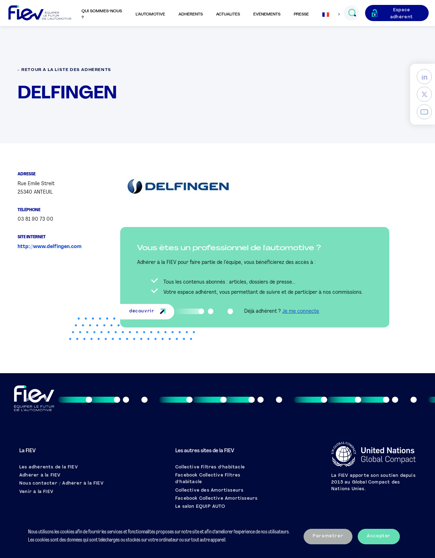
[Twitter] (424, 94)
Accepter (379, 536)
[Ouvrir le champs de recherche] (352, 13)
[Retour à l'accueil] (39, 13)
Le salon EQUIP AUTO (200, 507)
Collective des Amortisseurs (209, 490)
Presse (301, 14)
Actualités (228, 14)
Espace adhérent (401, 13)
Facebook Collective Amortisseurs (216, 499)
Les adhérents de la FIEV (48, 467)
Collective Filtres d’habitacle (210, 467)
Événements (266, 14)
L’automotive (150, 14)
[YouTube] (424, 111)
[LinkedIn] (424, 76)
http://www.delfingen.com (50, 246)
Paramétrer (328, 536)
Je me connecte (300, 311)
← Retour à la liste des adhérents (64, 70)
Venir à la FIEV (36, 492)
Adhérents (190, 14)
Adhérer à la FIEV (39, 475)
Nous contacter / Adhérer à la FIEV (61, 483)
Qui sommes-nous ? (102, 14)
